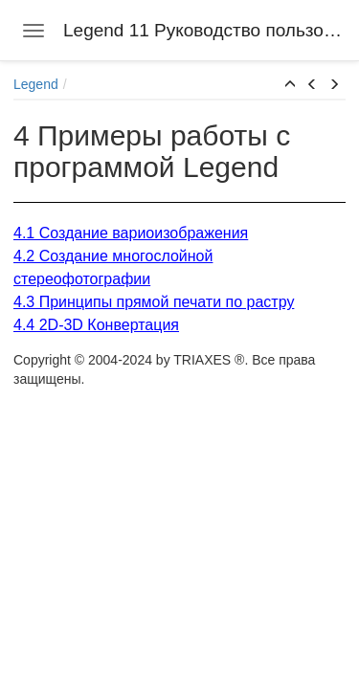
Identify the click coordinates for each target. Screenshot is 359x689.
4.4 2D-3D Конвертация (96, 325)
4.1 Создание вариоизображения (130, 233)
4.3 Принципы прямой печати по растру (153, 302)
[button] (290, 85)
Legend (35, 84)
